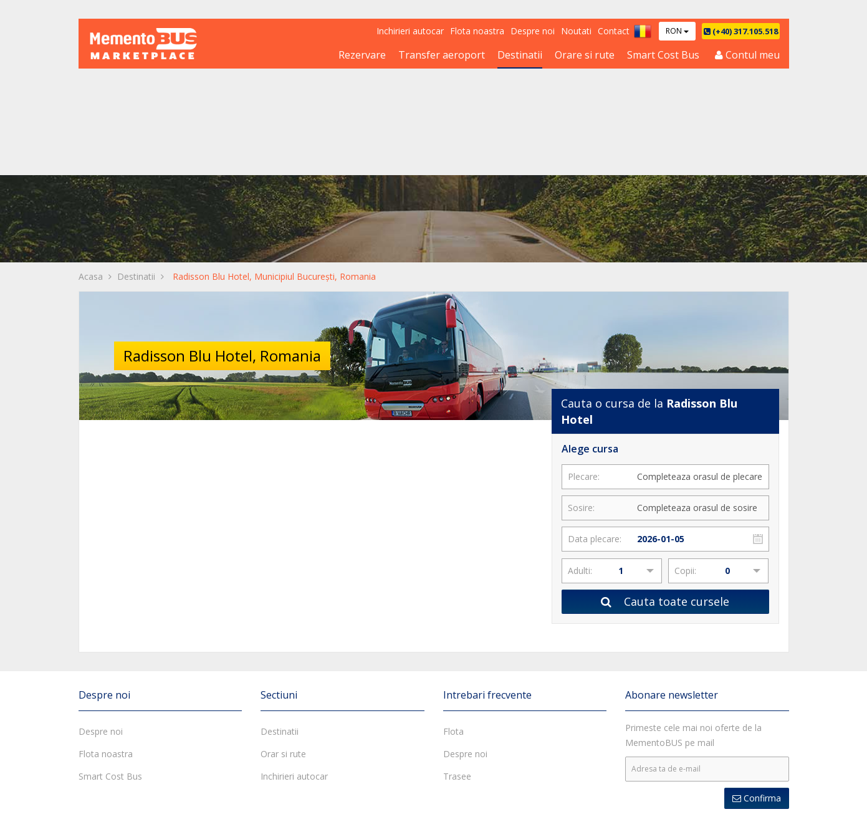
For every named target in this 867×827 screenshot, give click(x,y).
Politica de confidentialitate (464, 808)
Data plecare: (594, 349)
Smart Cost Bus (663, 55)
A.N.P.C (770, 808)
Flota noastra (477, 31)
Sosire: (581, 318)
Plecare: (584, 287)
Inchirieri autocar (410, 31)
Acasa (91, 101)
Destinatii (519, 55)
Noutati (576, 31)
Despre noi (532, 31)
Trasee (457, 587)
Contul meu (747, 55)
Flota (453, 542)
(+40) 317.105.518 (741, 31)
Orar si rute (283, 565)
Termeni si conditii (363, 808)
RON (677, 31)
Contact (614, 31)
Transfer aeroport (441, 55)
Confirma (756, 609)
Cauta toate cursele (665, 411)
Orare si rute (585, 55)
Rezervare (362, 55)
